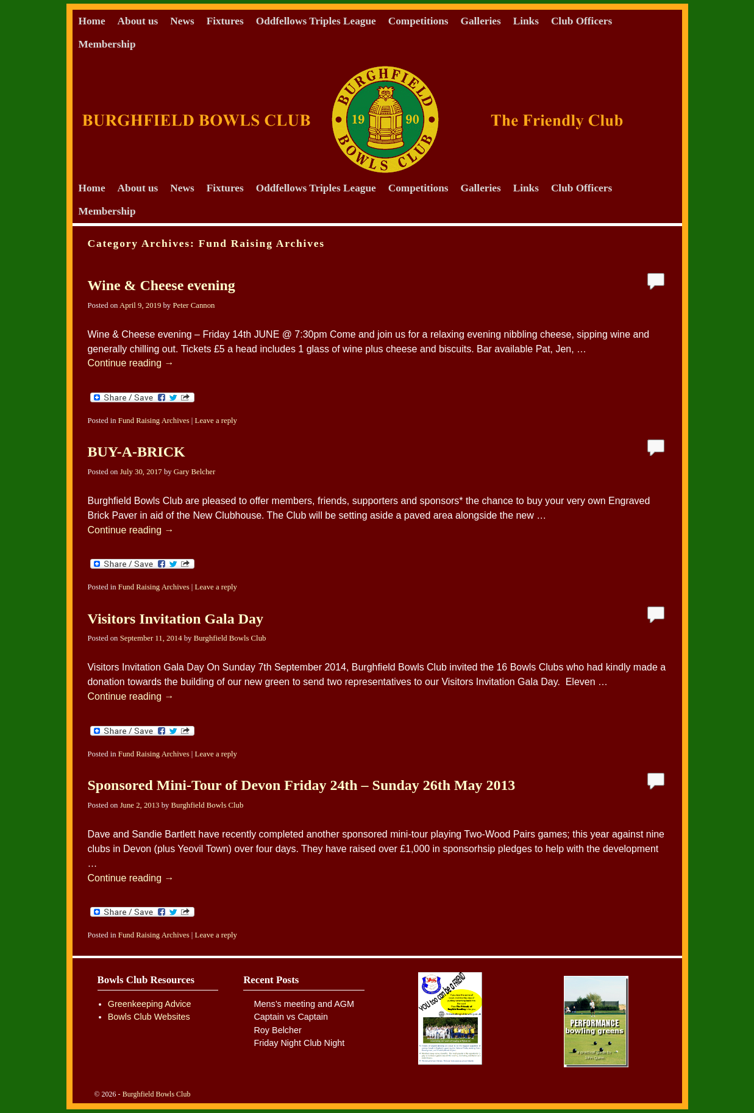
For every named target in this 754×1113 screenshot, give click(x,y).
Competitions (418, 21)
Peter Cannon (193, 305)
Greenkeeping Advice (149, 1004)
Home (92, 21)
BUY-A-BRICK (136, 452)
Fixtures (225, 21)
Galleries (480, 21)
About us (138, 21)
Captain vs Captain (291, 1017)
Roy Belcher (277, 1030)
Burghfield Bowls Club (230, 638)
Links (526, 21)
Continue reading (131, 363)
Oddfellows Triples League (316, 21)
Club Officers (581, 21)
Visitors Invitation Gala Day (175, 619)
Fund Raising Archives (154, 420)
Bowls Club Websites (149, 1017)
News (182, 21)
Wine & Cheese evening (161, 285)
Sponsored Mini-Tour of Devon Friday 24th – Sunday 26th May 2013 (302, 785)
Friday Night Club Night (299, 1043)
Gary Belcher (194, 472)
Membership (107, 44)
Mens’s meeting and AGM (304, 1004)
